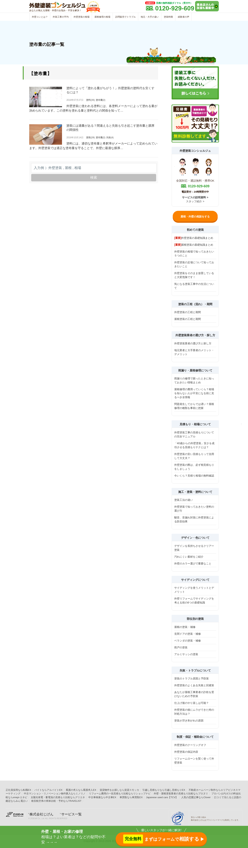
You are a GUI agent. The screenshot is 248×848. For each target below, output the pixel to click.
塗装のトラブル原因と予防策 (191, 678)
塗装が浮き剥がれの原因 (188, 720)
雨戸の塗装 (181, 647)
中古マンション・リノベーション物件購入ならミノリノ (55, 793)
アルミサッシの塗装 (186, 654)
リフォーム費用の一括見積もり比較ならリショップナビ (120, 793)
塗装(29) (90, 137)
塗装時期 (168, 17)
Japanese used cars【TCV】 (162, 797)
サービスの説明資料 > (195, 197)
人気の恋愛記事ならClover (196, 797)
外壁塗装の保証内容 (186, 751)
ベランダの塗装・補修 (187, 640)
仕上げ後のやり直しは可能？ (191, 702)
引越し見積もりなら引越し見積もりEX (163, 790)
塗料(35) (90, 100)
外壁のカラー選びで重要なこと (192, 563)
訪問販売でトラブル (125, 17)
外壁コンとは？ (40, 17)
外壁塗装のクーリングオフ (190, 744)
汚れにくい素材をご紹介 (188, 556)
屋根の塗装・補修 (184, 626)
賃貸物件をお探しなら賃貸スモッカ (119, 790)
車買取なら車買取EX (131, 797)
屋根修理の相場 (102, 17)
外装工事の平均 (61, 17)
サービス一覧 (71, 814)
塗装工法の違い (183, 499)
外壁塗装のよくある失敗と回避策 (194, 685)
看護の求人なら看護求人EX (81, 790)
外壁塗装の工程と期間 (187, 312)
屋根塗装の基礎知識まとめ (193, 244)
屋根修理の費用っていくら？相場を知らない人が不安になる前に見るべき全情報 (194, 393)
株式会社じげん (41, 814)
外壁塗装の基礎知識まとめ (193, 237)
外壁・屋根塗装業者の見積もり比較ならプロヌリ (181, 793)
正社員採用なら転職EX (18, 790)
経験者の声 (183, 17)
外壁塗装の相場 (81, 17)
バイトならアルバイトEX (48, 790)
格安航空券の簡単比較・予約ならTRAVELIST (56, 801)
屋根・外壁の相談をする (195, 216)
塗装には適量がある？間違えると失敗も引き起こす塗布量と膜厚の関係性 (110, 127)
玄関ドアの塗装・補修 (187, 633)
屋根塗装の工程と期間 (187, 318)
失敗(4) (110, 137)
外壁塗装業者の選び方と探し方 (192, 343)
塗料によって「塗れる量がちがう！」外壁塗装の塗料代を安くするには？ (110, 90)
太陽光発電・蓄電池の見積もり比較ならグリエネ (58, 797)
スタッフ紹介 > (195, 201)
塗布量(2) (100, 100)
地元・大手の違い (150, 17)
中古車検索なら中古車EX (102, 797)
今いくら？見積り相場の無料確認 (194, 475)
